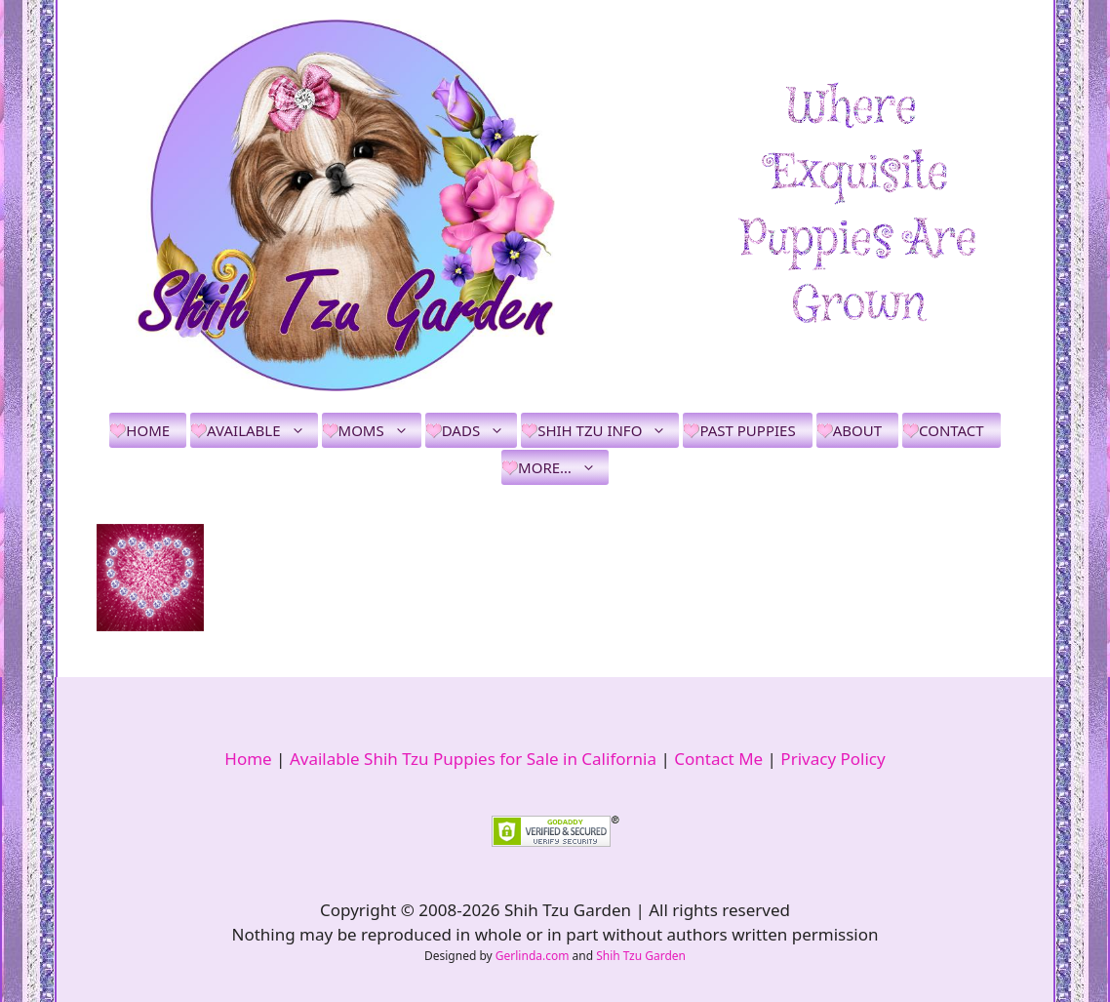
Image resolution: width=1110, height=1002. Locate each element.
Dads (479, 430)
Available (262, 430)
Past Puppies (747, 430)
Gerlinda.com (533, 955)
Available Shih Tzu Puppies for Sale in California (473, 758)
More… (563, 467)
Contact (951, 430)
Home (148, 430)
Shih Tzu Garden (641, 955)
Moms (379, 430)
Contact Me (718, 758)
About (857, 430)
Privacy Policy (832, 758)
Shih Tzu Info (608, 430)
